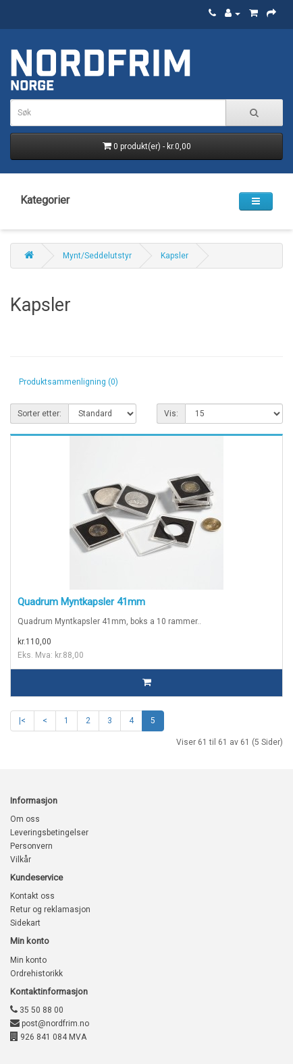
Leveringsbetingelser (49, 832)
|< (22, 720)
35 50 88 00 (36, 1010)
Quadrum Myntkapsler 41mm (81, 602)
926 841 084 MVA (48, 1037)
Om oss (25, 819)
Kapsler (174, 255)
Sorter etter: (39, 413)
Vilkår (20, 859)
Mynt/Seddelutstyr (97, 255)
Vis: (171, 413)
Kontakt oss (32, 896)
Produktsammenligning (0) (68, 382)
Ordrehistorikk (36, 973)
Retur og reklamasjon (50, 909)
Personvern (31, 846)
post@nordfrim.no (49, 1023)
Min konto (28, 960)
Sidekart (25, 923)
